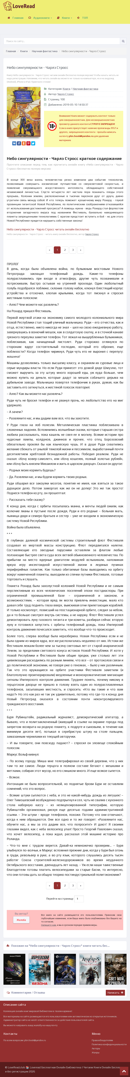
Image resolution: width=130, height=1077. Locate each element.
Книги (64, 17)
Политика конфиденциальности (109, 1044)
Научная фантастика (44, 51)
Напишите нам (48, 925)
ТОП (82, 17)
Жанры (95, 1052)
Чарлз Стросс (65, 94)
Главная (15, 17)
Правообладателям (102, 1040)
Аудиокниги (40, 17)
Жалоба (21, 919)
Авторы (96, 1048)
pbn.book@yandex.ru (35, 1040)
